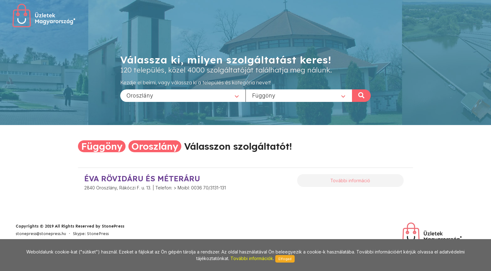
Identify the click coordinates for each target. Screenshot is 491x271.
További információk (251, 258)
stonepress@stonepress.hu (41, 233)
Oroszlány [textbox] (140, 95)
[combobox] (183, 95)
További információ (350, 180)
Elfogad (285, 259)
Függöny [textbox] (263, 95)
